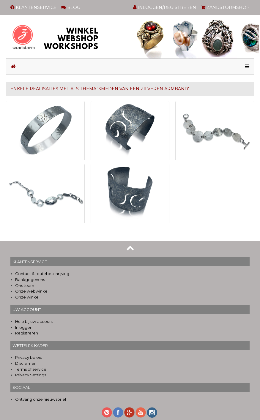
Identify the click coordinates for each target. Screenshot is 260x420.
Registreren (26, 333)
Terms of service (30, 369)
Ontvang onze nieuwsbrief (40, 399)
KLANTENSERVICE (33, 7)
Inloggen (23, 327)
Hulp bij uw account (34, 321)
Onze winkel (27, 297)
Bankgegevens (30, 279)
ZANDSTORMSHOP (225, 7)
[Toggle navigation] (245, 66)
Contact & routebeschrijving (42, 273)
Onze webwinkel (31, 291)
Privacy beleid (28, 357)
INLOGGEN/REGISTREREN (164, 7)
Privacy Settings (30, 374)
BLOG (70, 7)
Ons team (24, 285)
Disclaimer (25, 363)
